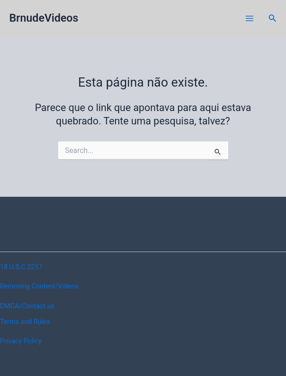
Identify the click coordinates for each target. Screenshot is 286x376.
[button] (272, 18)
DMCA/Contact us (27, 306)
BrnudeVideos (43, 18)
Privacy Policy (21, 341)
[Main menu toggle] (249, 18)
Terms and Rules (25, 321)
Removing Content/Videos (39, 286)
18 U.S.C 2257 (21, 267)
